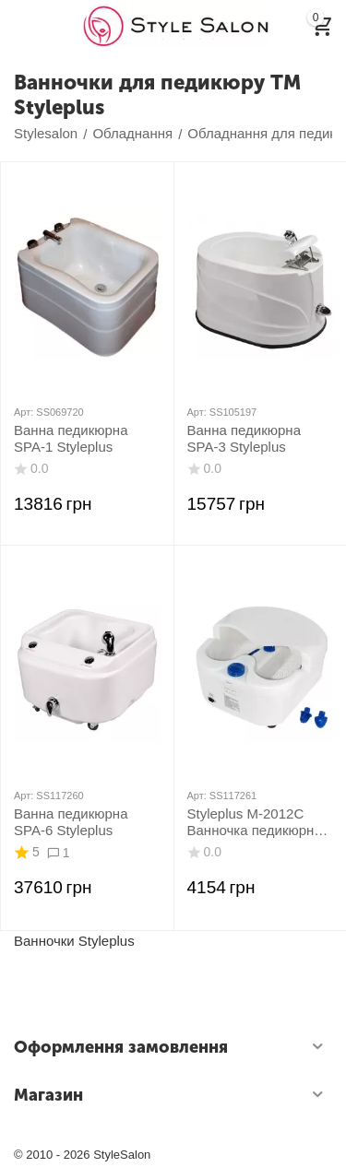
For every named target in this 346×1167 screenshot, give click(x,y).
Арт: (23, 412)
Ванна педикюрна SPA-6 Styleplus (70, 822)
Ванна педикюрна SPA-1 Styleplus (70, 438)
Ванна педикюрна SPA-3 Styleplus (244, 438)
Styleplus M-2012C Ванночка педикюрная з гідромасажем (258, 822)
